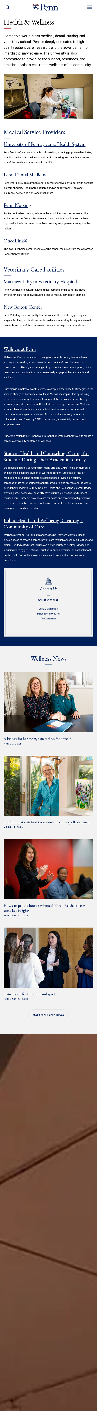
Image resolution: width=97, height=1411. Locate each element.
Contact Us (48, 588)
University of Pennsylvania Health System (44, 144)
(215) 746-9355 (48, 618)
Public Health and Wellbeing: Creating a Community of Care (43, 523)
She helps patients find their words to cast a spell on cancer (47, 822)
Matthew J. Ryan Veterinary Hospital (40, 281)
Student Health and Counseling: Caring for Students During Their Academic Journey (46, 456)
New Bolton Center (23, 307)
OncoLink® (15, 240)
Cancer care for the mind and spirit (29, 993)
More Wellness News (48, 1015)
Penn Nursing (17, 205)
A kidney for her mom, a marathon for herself (37, 738)
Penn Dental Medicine (25, 174)
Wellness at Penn (20, 349)
